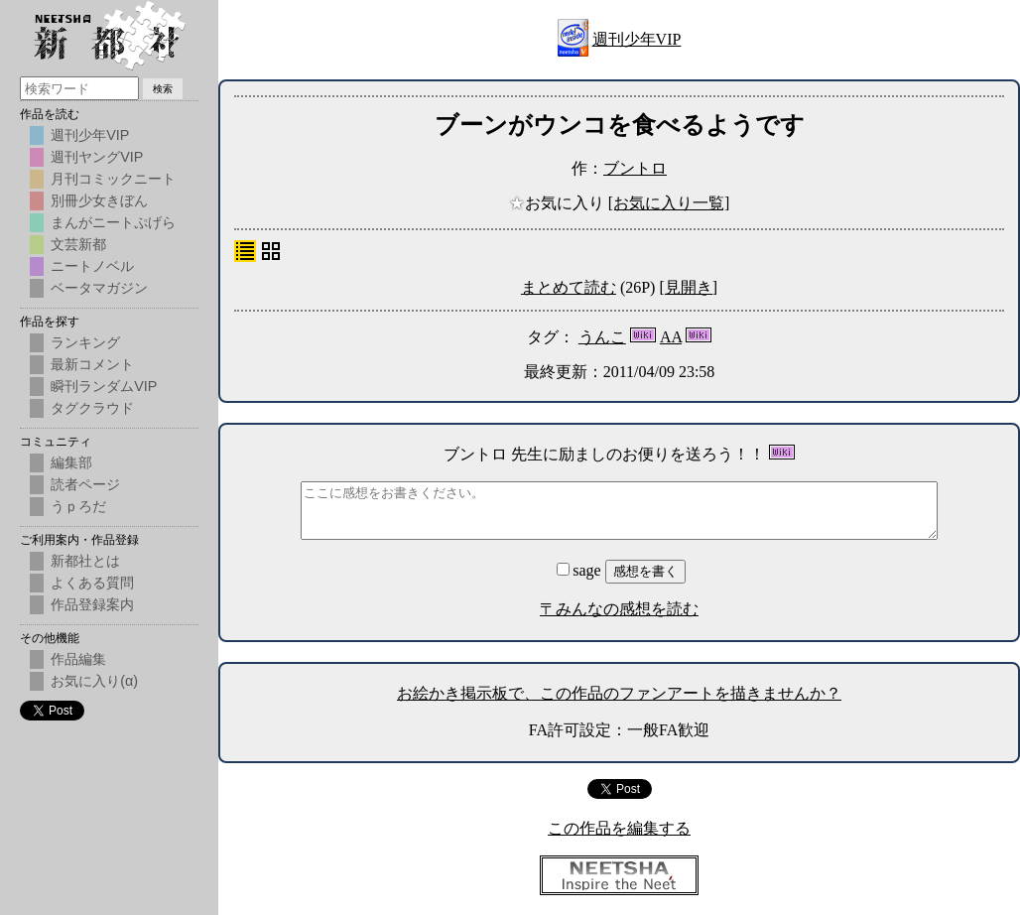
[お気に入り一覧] (669, 203)
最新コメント (92, 364)
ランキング (85, 342)
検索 (163, 88)
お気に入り (558, 203)
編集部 (71, 462)
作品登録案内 (92, 604)
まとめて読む (568, 287)
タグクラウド (92, 408)
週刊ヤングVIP (97, 157)
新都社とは (85, 561)
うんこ (602, 336)
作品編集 (78, 659)
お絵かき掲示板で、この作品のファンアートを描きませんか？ (619, 693)
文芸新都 (78, 244)
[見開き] (688, 287)
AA (671, 336)
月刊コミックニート (113, 179)
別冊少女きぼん (99, 200)
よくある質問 (92, 582)
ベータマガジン (99, 288)
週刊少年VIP (637, 39)
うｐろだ (78, 506)
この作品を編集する (619, 828)
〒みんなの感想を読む (619, 608)
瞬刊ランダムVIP (104, 386)
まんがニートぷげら (113, 222)
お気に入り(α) (94, 681)
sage (580, 570)
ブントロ (635, 168)
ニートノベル (92, 266)
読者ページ (85, 484)
